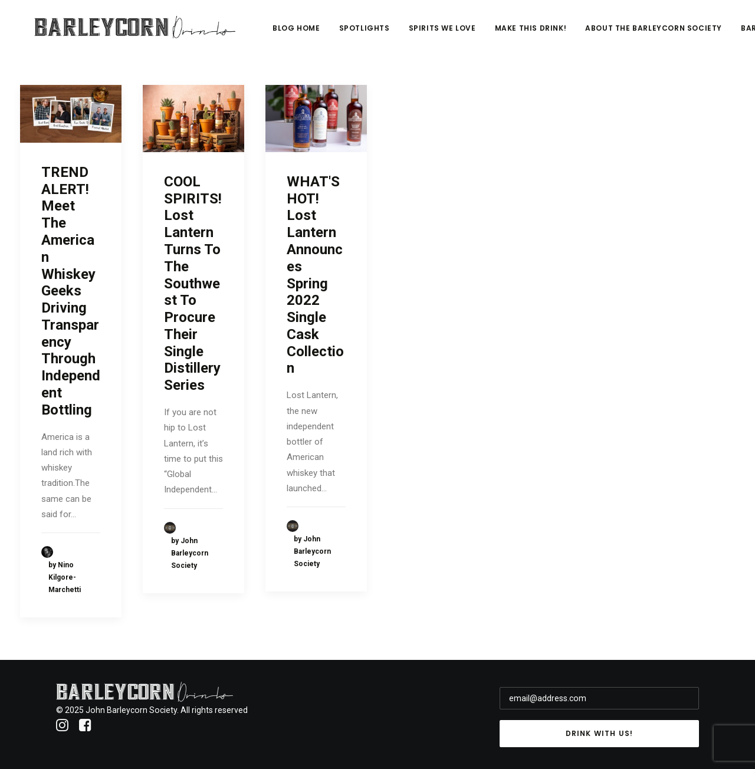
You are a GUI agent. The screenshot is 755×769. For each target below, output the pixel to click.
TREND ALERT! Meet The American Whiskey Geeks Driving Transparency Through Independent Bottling (70, 291)
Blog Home (369, 33)
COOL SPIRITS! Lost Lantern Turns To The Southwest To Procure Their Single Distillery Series (193, 283)
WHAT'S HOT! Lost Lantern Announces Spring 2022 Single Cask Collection (315, 275)
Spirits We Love (515, 33)
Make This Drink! (604, 33)
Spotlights (437, 33)
